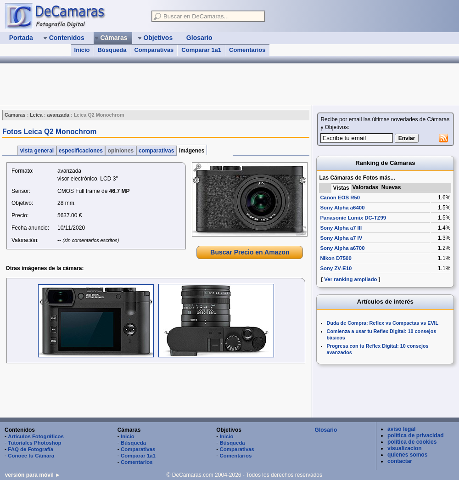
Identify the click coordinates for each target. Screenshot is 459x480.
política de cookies (412, 442)
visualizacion (404, 448)
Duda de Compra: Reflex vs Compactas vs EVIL (383, 323)
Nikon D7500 (335, 258)
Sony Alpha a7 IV (341, 238)
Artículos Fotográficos (36, 436)
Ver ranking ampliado (350, 279)
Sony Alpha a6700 (342, 248)
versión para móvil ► (33, 475)
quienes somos (407, 455)
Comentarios (247, 49)
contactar (399, 461)
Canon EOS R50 (340, 197)
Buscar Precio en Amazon (249, 252)
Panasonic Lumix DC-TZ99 (353, 217)
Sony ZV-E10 (336, 268)
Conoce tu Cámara (31, 455)
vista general (36, 150)
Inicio (82, 49)
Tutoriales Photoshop (34, 443)
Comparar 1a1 (201, 49)
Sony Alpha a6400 (342, 207)
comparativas (156, 150)
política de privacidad (415, 435)
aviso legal (401, 429)
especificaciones (81, 150)
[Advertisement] (155, 391)
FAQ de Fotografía (30, 449)
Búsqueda (112, 49)
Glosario (326, 430)
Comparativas (154, 49)
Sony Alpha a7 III (341, 228)
